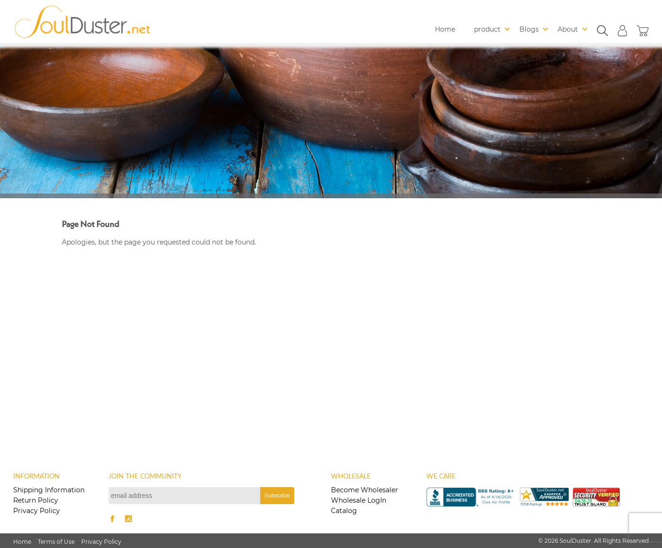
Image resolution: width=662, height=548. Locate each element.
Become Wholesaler (364, 490)
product (487, 29)
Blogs (529, 29)
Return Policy (35, 500)
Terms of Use (56, 541)
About (568, 29)
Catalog (344, 510)
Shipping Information (49, 490)
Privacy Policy (36, 510)
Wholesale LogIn (358, 500)
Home (445, 29)
